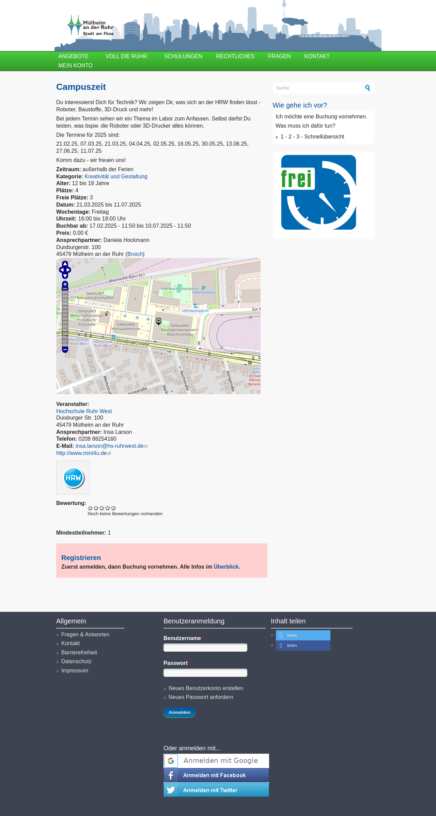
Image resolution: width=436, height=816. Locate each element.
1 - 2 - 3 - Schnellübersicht (312, 137)
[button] (303, 635)
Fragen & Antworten (85, 634)
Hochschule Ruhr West (84, 411)
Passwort (177, 663)
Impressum (74, 670)
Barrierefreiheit (79, 652)
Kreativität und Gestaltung (116, 176)
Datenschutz (76, 661)
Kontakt (317, 56)
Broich (135, 254)
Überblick (226, 567)
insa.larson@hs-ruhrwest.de (111, 446)
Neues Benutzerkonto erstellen (206, 688)
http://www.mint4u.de (83, 453)
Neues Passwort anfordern (201, 697)
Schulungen (183, 56)
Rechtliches (235, 56)
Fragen (279, 56)
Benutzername (184, 638)
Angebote (73, 56)
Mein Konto (75, 65)
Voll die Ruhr (126, 56)
